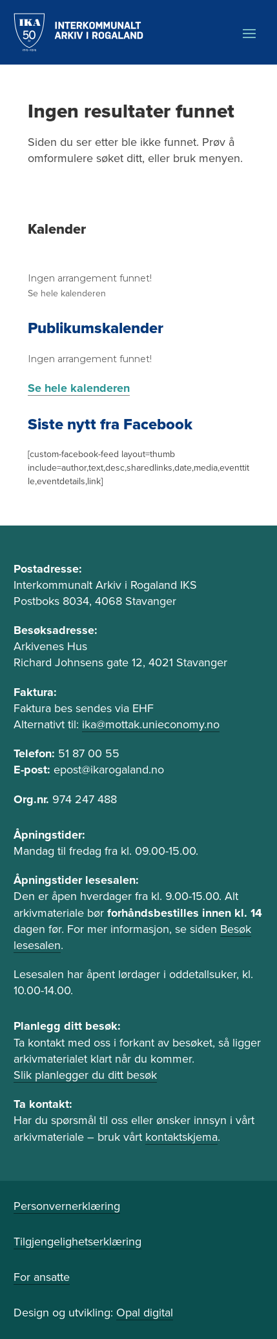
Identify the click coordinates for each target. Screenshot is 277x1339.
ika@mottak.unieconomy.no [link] (151, 724)
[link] (78, 32)
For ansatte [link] (42, 1277)
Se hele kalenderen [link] (67, 293)
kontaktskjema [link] (181, 1137)
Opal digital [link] (144, 1312)
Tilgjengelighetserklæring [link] (77, 1241)
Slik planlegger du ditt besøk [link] (85, 1075)
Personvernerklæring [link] (67, 1206)
